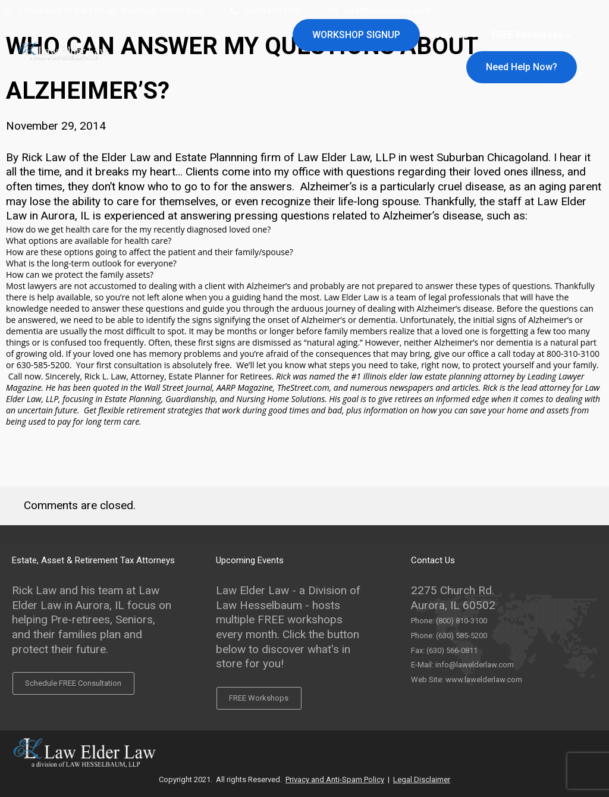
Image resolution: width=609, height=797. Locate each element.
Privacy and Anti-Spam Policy (334, 779)
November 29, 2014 (56, 126)
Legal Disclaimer (421, 779)
